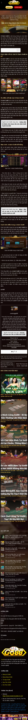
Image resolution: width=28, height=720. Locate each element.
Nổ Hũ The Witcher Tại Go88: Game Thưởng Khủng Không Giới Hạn (15, 580)
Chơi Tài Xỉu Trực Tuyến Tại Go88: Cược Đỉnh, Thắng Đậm (16, 598)
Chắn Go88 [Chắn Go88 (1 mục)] (6, 639)
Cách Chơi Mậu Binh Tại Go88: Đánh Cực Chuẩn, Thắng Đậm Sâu (15, 555)
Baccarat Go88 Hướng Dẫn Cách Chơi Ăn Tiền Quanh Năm (7, 364)
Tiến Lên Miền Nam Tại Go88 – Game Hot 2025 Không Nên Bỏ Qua (15, 561)
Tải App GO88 (6, 679)
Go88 (3, 16)
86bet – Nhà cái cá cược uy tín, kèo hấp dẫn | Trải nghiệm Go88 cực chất (15, 536)
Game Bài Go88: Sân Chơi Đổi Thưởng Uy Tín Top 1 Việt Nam (15, 586)
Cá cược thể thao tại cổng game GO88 (11, 616)
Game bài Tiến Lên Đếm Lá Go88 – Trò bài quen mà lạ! (15, 604)
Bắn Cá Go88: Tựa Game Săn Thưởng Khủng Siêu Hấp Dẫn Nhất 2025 (15, 567)
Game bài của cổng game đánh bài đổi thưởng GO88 (15, 356)
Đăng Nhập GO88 (7, 677)
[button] (2, 2)
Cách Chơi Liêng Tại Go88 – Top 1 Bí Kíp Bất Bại (16, 592)
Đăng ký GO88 (7, 674)
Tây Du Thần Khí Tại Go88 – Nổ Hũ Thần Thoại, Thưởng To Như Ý (14, 542)
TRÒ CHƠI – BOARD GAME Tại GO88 (11, 631)
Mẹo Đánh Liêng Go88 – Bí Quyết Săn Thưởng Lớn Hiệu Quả (15, 548)
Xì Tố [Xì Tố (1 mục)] (10, 639)
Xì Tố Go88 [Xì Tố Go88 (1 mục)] (13, 639)
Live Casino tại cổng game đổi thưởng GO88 (13, 628)
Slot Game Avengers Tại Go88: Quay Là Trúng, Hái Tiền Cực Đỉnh (16, 573)
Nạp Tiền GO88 (7, 682)
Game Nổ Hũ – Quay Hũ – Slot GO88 (11, 625)
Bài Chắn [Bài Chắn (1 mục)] (2, 639)
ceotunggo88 (20, 27)
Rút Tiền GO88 (7, 685)
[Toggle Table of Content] (17, 50)
